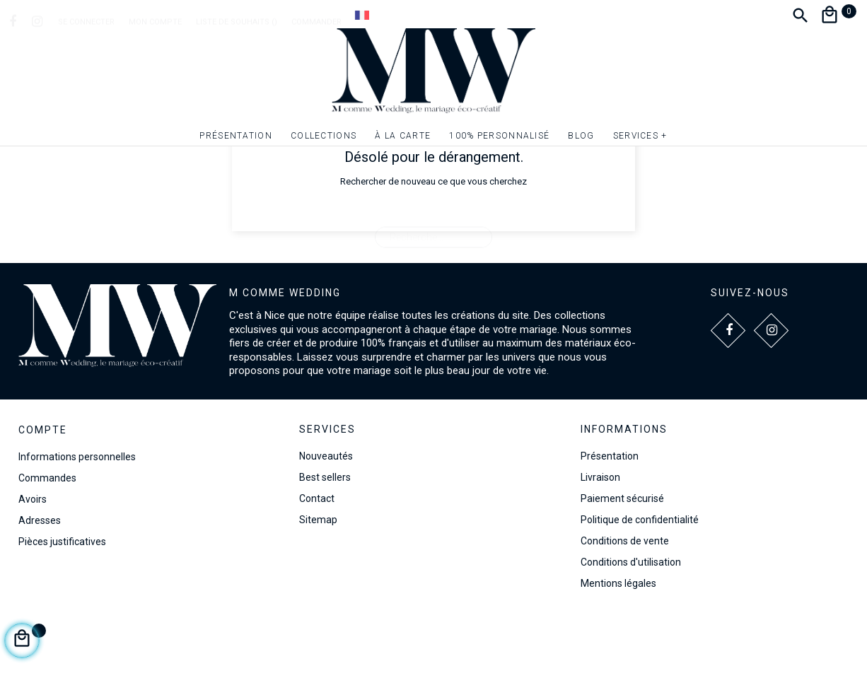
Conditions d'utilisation (631, 637)
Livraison (600, 553)
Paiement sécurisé (622, 574)
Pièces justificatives (62, 617)
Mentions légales (618, 659)
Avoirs (32, 574)
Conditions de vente (625, 616)
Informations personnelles (77, 532)
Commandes (47, 553)
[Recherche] (433, 306)
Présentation (610, 531)
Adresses (39, 596)
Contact (316, 574)
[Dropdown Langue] (362, 14)
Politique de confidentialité (640, 595)
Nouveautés (326, 531)
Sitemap (318, 595)
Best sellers (325, 553)
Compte (42, 505)
